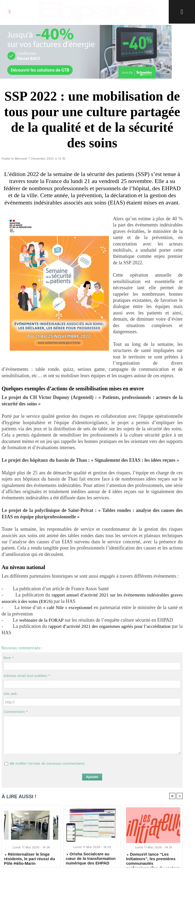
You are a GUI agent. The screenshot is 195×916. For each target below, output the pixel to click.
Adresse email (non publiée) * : (27, 676)
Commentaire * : (16, 712)
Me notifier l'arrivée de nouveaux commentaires (47, 763)
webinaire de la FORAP (42, 620)
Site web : (11, 694)
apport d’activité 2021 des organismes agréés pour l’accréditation (118, 626)
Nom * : (9, 658)
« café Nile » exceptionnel (67, 607)
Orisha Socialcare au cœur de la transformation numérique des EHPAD (91, 858)
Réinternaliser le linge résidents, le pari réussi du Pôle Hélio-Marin (29, 859)
